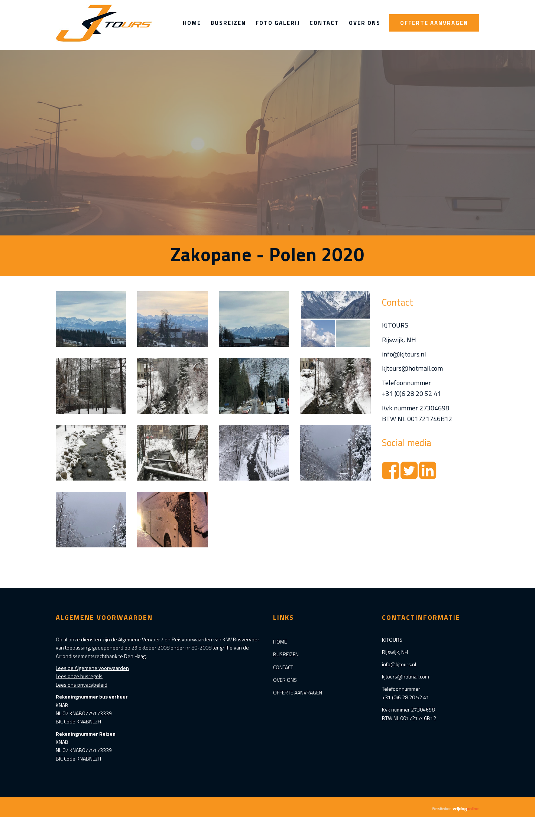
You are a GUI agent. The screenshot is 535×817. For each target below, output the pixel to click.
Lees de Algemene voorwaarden (92, 668)
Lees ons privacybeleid (81, 685)
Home (192, 23)
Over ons (364, 23)
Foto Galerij (278, 23)
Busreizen (228, 23)
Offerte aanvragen (434, 23)
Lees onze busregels (79, 676)
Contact (324, 23)
